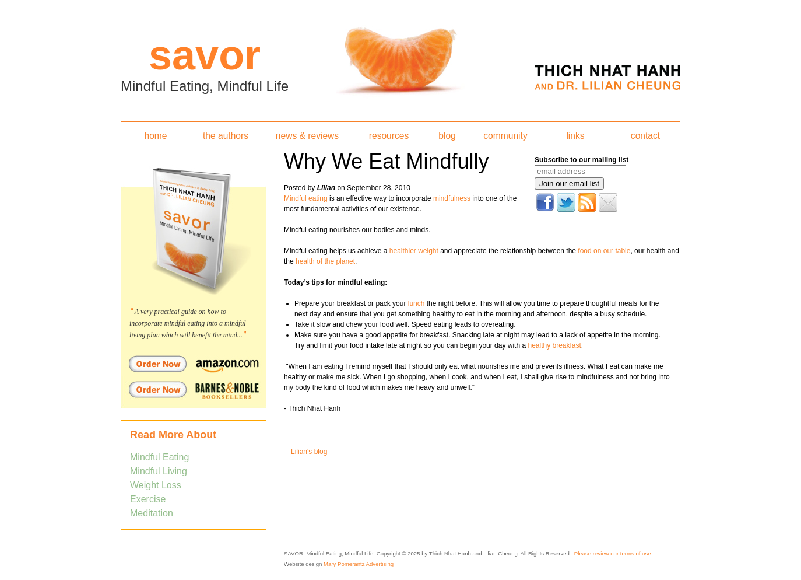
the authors (225, 136)
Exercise (148, 499)
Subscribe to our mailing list (581, 160)
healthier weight (412, 251)
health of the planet (325, 261)
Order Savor (193, 363)
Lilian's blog (309, 452)
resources (389, 136)
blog (446, 136)
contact (645, 136)
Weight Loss (155, 485)
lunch (416, 303)
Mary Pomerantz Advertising (359, 564)
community (505, 136)
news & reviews (307, 136)
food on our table (604, 251)
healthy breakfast (554, 345)
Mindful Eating (159, 457)
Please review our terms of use (612, 553)
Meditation (151, 513)
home (155, 136)
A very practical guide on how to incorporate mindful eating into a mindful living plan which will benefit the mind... (187, 323)
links (575, 136)
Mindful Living (158, 471)
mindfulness (451, 198)
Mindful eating (306, 198)
